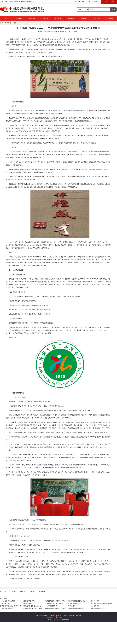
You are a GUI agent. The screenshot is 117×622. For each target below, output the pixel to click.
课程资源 (32, 18)
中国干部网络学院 (51, 606)
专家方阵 (45, 18)
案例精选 (58, 18)
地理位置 (23, 592)
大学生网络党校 (5, 603)
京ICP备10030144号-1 (48, 617)
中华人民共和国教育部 (7, 601)
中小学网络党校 (28, 603)
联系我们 (13, 592)
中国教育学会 (95, 606)
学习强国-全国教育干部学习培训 (101, 603)
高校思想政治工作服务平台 (54, 603)
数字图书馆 (109, 18)
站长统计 (50, 619)
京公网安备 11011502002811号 (65, 617)
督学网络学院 (95, 601)
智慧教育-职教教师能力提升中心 (10, 606)
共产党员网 (71, 606)
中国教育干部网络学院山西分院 (55, 608)
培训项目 (84, 18)
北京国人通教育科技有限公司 (71, 615)
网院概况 (19, 18)
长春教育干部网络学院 (98, 608)
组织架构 (3, 592)
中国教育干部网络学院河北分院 (33, 608)
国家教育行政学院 (29, 601)
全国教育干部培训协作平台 (77, 601)
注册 (112, 2)
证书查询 (42, 592)
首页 (6, 18)
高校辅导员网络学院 (74, 603)
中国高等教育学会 (6, 608)
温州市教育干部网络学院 (76, 608)
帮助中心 (96, 2)
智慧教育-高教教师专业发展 (32, 606)
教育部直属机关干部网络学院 (54, 601)
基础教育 (8, 23)
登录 (107, 2)
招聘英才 (32, 592)
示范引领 (97, 18)
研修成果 (71, 18)
